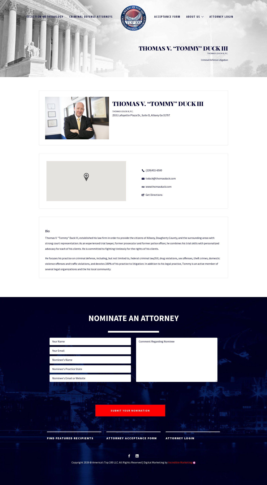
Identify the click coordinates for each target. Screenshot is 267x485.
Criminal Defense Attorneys (91, 17)
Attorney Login (221, 17)
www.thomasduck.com (158, 186)
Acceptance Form (167, 17)
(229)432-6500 (154, 170)
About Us (193, 17)
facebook (129, 457)
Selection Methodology (45, 17)
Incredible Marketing (180, 462)
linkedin (137, 457)
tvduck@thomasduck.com (161, 178)
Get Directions (154, 194)
